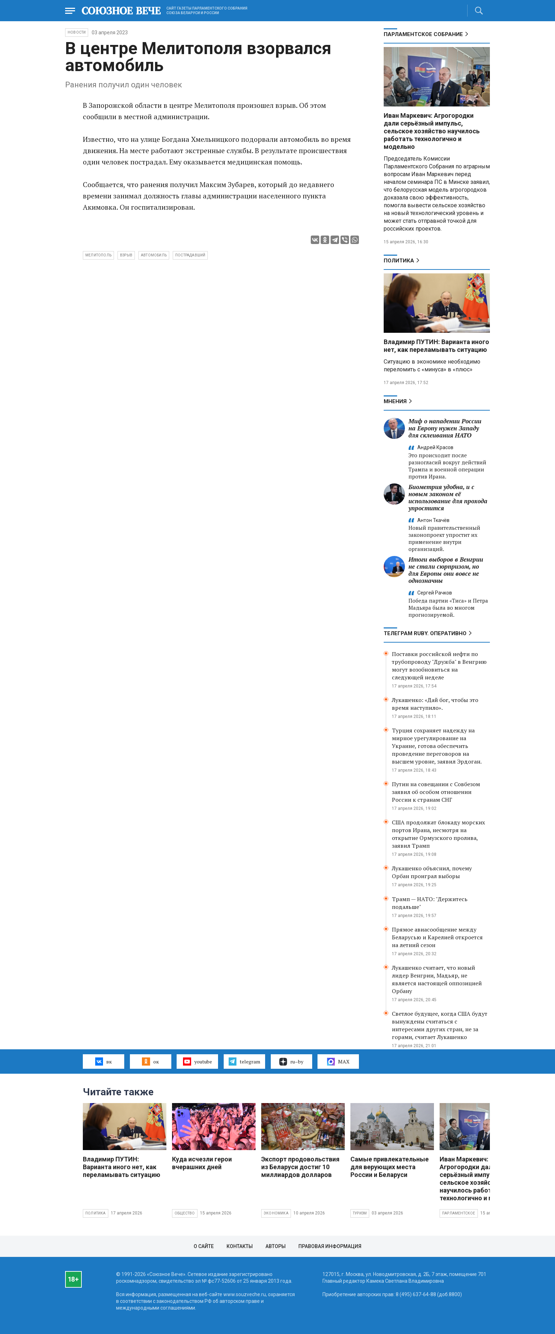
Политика (399, 260)
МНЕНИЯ (395, 401)
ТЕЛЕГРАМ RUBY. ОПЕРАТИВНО (425, 633)
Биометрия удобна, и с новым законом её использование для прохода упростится (447, 497)
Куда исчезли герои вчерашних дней (202, 1163)
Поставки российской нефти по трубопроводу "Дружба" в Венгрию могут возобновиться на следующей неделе (439, 665)
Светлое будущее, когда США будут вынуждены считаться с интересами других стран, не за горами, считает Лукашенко (439, 1025)
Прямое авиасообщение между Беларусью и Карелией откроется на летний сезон (437, 937)
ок (150, 1061)
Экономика (276, 1213)
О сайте (204, 1246)
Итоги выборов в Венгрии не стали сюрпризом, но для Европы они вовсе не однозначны (445, 570)
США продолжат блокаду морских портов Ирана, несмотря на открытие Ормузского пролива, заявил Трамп (438, 833)
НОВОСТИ (77, 32)
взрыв (126, 255)
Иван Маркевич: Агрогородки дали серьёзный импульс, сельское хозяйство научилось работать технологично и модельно (432, 131)
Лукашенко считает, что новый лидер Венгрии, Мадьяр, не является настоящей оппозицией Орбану (437, 979)
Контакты (240, 1246)
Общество (184, 1213)
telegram (244, 1061)
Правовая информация (329, 1246)
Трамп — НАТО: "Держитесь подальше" (430, 903)
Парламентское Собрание (423, 34)
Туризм (360, 1213)
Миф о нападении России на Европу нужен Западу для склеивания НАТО (444, 428)
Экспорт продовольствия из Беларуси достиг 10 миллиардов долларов (300, 1166)
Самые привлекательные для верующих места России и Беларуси (389, 1166)
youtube (197, 1061)
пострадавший (190, 255)
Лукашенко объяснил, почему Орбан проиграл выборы (432, 872)
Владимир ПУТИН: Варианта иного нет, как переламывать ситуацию (436, 345)
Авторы (275, 1246)
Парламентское (458, 1213)
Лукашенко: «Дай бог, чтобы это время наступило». (435, 704)
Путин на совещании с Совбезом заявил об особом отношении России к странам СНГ (436, 792)
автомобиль (154, 255)
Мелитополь (98, 255)
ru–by (291, 1062)
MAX (338, 1062)
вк (103, 1061)
